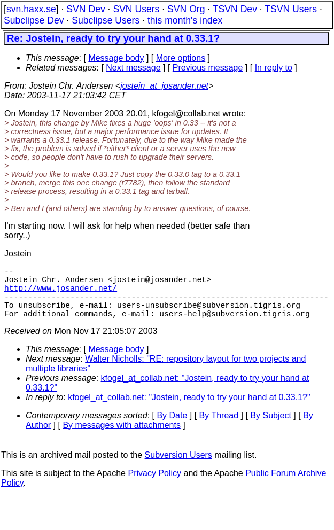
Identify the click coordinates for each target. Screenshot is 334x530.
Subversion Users (178, 467)
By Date (172, 428)
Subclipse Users (105, 20)
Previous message (208, 67)
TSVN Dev (235, 9)
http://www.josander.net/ (60, 294)
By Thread (219, 428)
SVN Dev (85, 9)
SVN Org (186, 9)
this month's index (184, 20)
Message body (116, 58)
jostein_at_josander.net (164, 85)
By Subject (270, 428)
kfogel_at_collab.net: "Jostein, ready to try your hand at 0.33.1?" (189, 410)
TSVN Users (291, 9)
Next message (133, 67)
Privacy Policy (154, 485)
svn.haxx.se (31, 9)
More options (181, 58)
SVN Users (136, 9)
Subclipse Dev (34, 20)
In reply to (273, 67)
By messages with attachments (122, 437)
